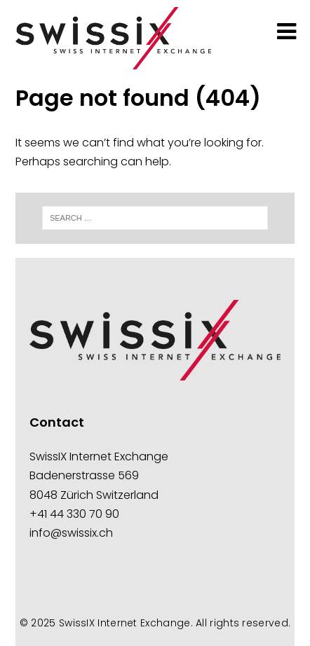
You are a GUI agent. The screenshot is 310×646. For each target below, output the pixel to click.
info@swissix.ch (71, 533)
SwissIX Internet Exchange (125, 623)
